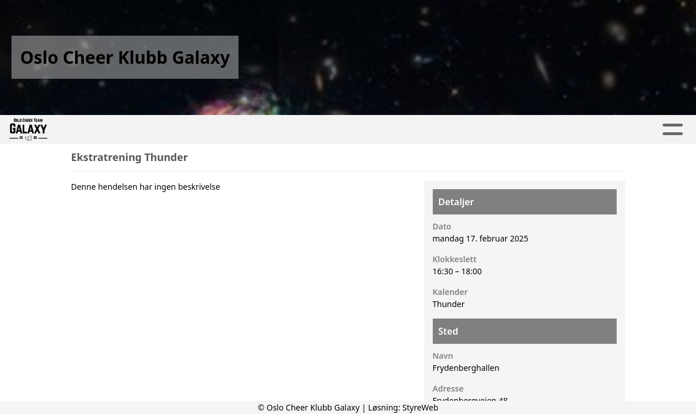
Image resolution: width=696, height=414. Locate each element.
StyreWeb (420, 407)
